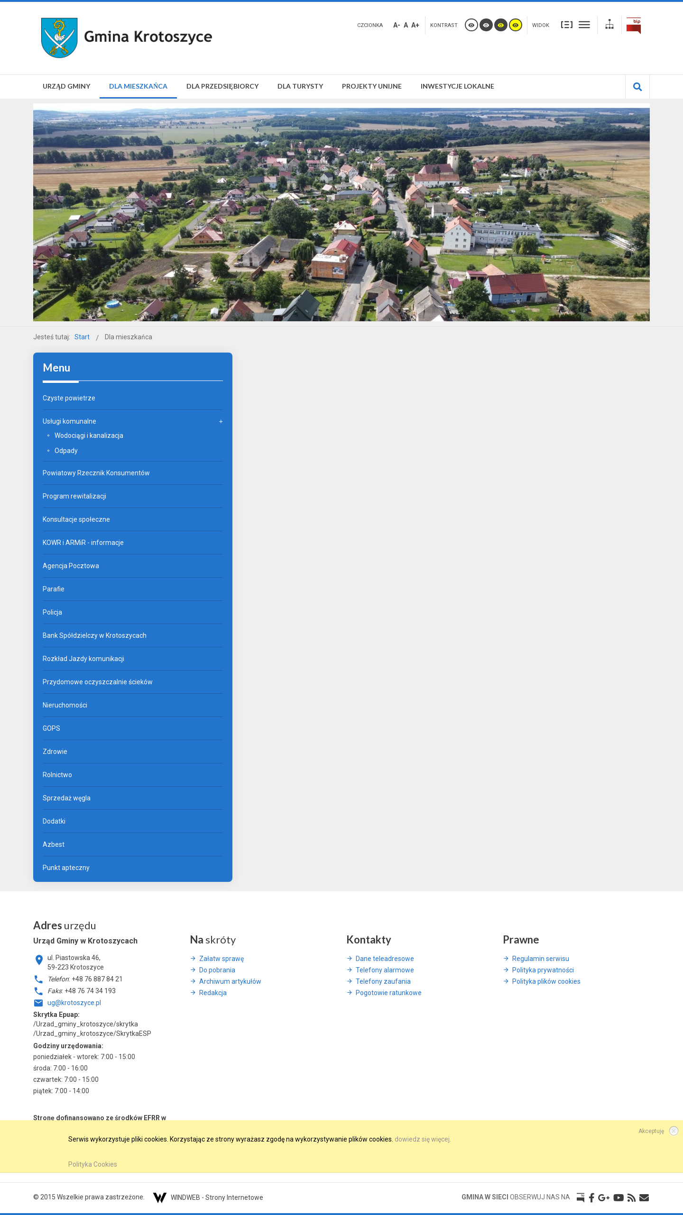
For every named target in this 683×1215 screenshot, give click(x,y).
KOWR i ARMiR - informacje (83, 542)
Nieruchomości (65, 705)
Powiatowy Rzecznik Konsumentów (96, 473)
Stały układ (567, 24)
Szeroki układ (584, 24)
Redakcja (213, 993)
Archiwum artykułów (230, 981)
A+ (415, 25)
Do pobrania (217, 970)
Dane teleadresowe (385, 958)
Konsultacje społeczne (76, 519)
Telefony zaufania (383, 981)
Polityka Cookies (92, 1164)
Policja (52, 612)
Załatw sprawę (221, 958)
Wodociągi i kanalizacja (89, 435)
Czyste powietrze (69, 398)
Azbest (54, 844)
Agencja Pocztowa (71, 566)
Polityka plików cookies (546, 981)
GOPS (51, 728)
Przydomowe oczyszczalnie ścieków (98, 682)
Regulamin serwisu (540, 958)
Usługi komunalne (69, 421)
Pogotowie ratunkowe (389, 993)
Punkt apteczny (66, 867)
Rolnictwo (57, 775)
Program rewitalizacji (74, 496)
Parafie (54, 589)
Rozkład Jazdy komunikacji (83, 658)
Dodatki (54, 821)
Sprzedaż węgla (67, 798)
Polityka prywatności (543, 970)
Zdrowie (55, 751)
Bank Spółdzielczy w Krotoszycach (95, 635)
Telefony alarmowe (385, 970)
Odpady (66, 450)
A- (396, 25)
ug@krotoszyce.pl (74, 1002)
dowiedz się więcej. (423, 1139)
